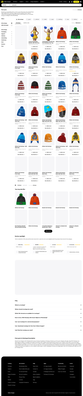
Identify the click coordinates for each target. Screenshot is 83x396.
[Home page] (15, 185)
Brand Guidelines (36, 377)
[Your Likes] (72, 2)
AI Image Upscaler (48, 366)
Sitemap (35, 382)
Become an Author (62, 366)
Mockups (18, 22)
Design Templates (12, 374)
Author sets (26, 22)
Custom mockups (11, 382)
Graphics (9, 369)
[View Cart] (69, 2)
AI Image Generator (48, 369)
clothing (59, 19)
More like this (34, 48)
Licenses (21, 379)
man (67, 19)
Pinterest (72, 371)
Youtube (71, 369)
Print (2, 42)
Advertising (4, 38)
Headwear (60, 43)
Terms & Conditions (23, 374)
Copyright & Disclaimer (24, 382)
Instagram (72, 374)
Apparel (3, 33)
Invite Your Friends (62, 371)
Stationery (3, 40)
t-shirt (44, 19)
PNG (9, 377)
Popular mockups (11, 385)
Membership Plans (23, 366)
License (60, 1)
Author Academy (36, 374)
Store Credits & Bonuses (24, 369)
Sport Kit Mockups (35, 44)
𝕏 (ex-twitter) (72, 377)
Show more (48, 231)
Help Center (35, 366)
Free (2, 46)
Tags (34, 379)
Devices (3, 44)
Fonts (9, 371)
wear (52, 19)
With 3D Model (6, 25)
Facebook (72, 366)
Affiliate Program (61, 369)
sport (28, 19)
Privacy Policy (22, 377)
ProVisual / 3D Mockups (49, 374)
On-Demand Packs (23, 371)
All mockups (6, 23)
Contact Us (35, 369)
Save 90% (76, 1)
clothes (74, 19)
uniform (36, 19)
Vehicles (3, 35)
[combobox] (46, 5)
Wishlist (9, 379)
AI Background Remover (49, 371)
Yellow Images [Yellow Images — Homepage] (11, 392)
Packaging (3, 31)
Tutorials (34, 371)
